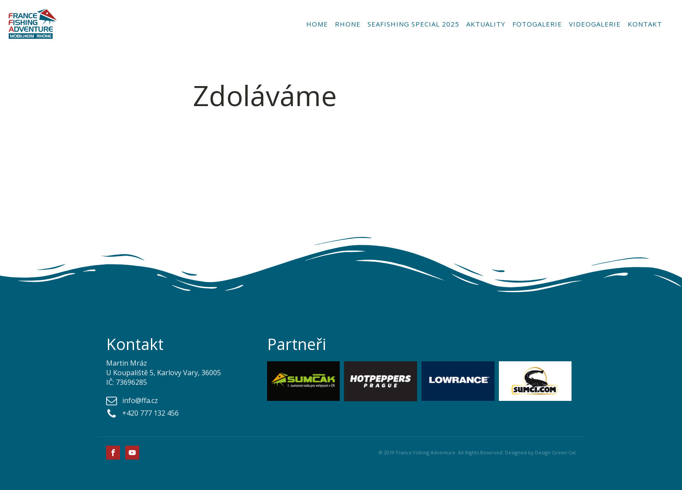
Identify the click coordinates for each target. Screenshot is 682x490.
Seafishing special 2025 (413, 24)
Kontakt (645, 24)
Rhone (348, 24)
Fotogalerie (537, 24)
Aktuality (485, 24)
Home (317, 24)
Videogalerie (595, 24)
